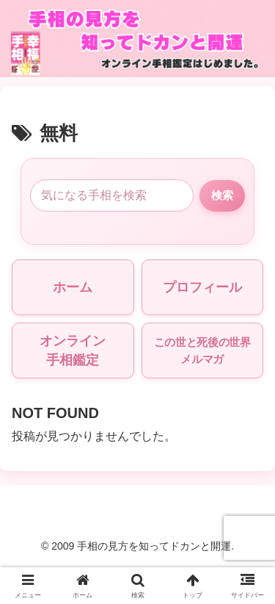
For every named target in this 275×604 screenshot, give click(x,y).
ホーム (72, 287)
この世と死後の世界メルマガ (202, 350)
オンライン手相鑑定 (73, 350)
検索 (222, 195)
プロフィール (202, 287)
